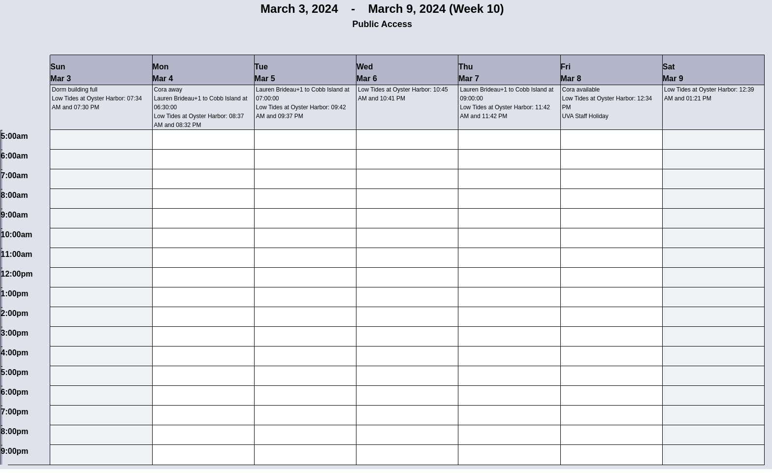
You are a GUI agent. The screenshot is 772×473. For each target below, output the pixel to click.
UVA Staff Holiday (585, 116)
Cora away (168, 89)
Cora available (581, 89)
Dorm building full (74, 89)
